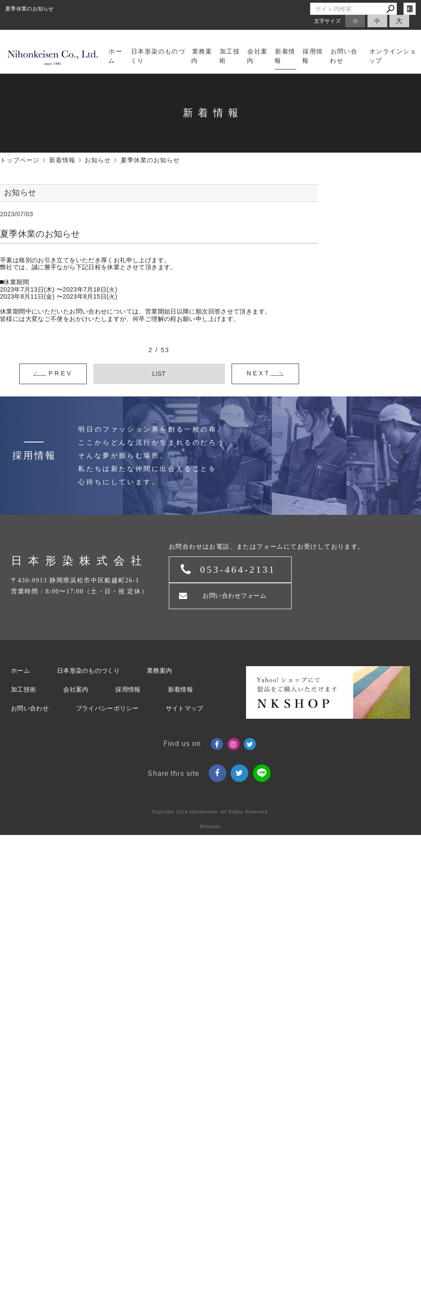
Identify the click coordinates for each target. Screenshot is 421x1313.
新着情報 (180, 689)
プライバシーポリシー (107, 708)
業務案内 (159, 670)
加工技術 (23, 689)
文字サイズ (327, 21)
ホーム (20, 670)
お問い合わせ (30, 708)
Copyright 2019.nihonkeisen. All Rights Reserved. (210, 812)
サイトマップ (184, 708)
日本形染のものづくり (88, 670)
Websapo (210, 826)
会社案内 (75, 689)
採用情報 (127, 689)
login (409, 9)
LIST (159, 373)
